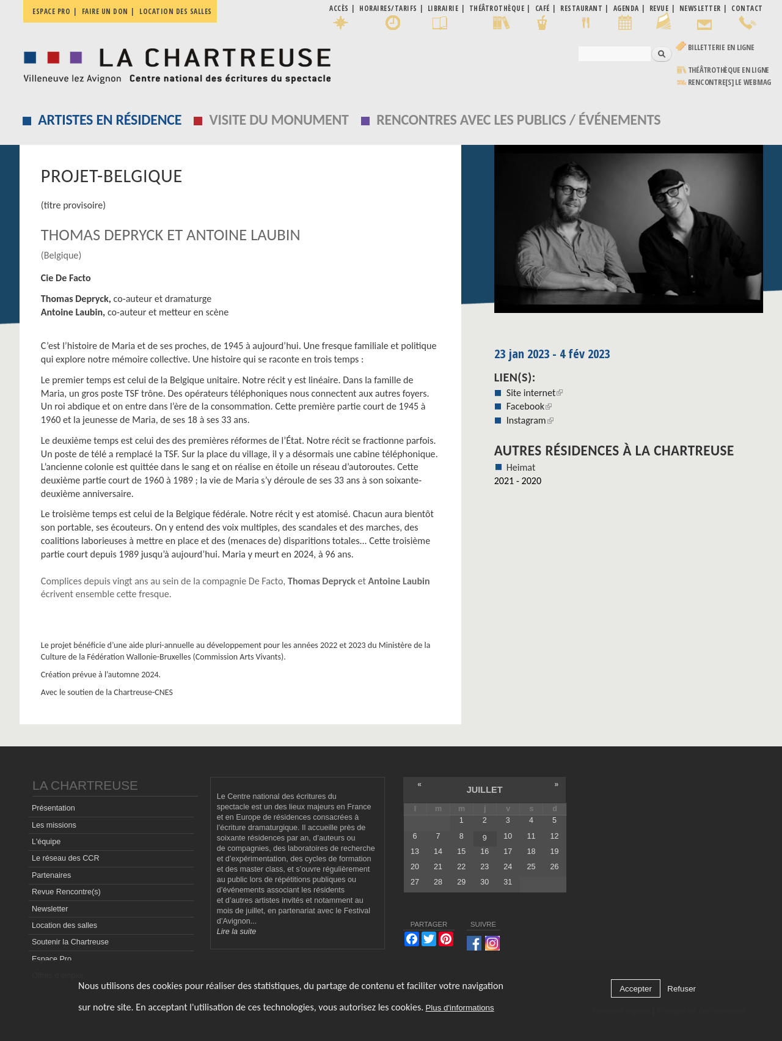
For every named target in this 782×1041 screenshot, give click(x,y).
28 (438, 882)
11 (531, 836)
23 (484, 867)
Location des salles (175, 11)
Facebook (529, 406)
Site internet (534, 393)
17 (507, 851)
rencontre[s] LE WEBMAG (730, 82)
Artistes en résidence (109, 119)
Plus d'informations (459, 1007)
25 (531, 867)
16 (484, 851)
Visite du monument (279, 119)
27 (415, 882)
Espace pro (51, 11)
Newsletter (50, 909)
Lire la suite (236, 931)
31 (507, 882)
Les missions (54, 825)
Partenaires (51, 875)
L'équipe (46, 841)
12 (554, 836)
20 (415, 867)
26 (554, 867)
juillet (485, 790)
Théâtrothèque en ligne (729, 70)
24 (507, 867)
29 (461, 882)
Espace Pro (51, 959)
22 (461, 867)
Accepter (635, 988)
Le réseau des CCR (66, 858)
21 (438, 867)
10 (507, 836)
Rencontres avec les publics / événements (518, 119)
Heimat (521, 467)
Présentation (53, 808)
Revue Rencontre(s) (66, 892)
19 (554, 851)
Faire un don (105, 11)
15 (461, 851)
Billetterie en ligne (721, 47)
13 (415, 851)
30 (484, 882)
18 (531, 851)
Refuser (681, 988)
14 (438, 851)
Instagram (530, 420)
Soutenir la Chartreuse (70, 942)
